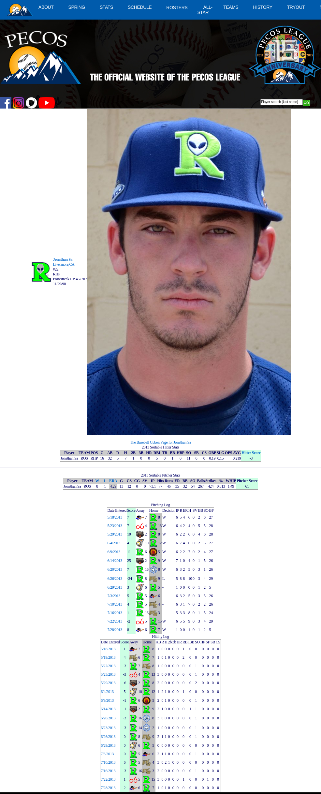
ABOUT (45, 7)
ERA (113, 480)
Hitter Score (250, 452)
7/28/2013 (115, 629)
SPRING (76, 7)
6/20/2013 (115, 569)
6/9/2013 (114, 552)
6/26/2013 (115, 578)
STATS (106, 7)
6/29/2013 (115, 587)
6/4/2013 (114, 543)
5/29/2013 (115, 534)
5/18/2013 (115, 517)
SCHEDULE (140, 7)
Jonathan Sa (63, 259)
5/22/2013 (108, 666)
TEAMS (230, 7)
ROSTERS (176, 7)
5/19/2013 (108, 657)
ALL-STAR (204, 10)
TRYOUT (296, 7)
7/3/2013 (114, 596)
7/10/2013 (115, 604)
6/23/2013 (108, 728)
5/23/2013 (115, 525)
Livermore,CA (64, 264)
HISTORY (262, 7)
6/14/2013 (115, 560)
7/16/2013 (115, 612)
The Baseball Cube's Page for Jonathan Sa (160, 442)
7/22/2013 (115, 621)
